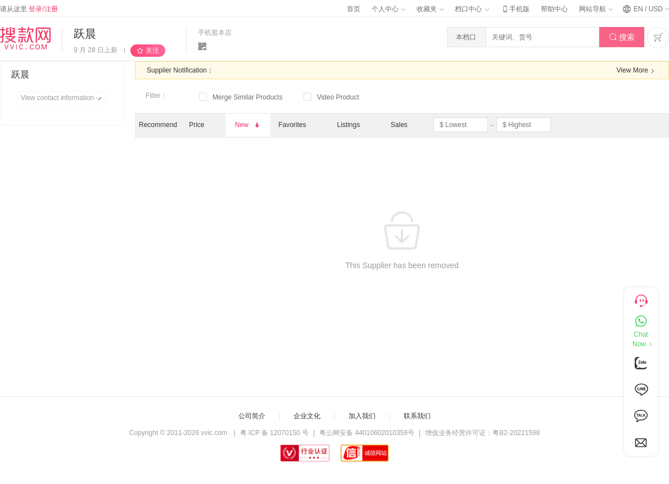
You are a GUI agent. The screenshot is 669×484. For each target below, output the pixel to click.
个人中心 (388, 9)
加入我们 (362, 416)
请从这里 (29, 9)
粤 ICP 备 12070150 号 (274, 433)
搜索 (622, 37)
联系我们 (417, 416)
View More (637, 70)
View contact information (63, 98)
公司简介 (251, 416)
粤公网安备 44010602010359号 (366, 433)
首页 (353, 9)
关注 (152, 51)
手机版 (515, 9)
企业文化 (306, 416)
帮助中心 (554, 9)
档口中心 (472, 9)
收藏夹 (430, 9)
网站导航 (596, 9)
